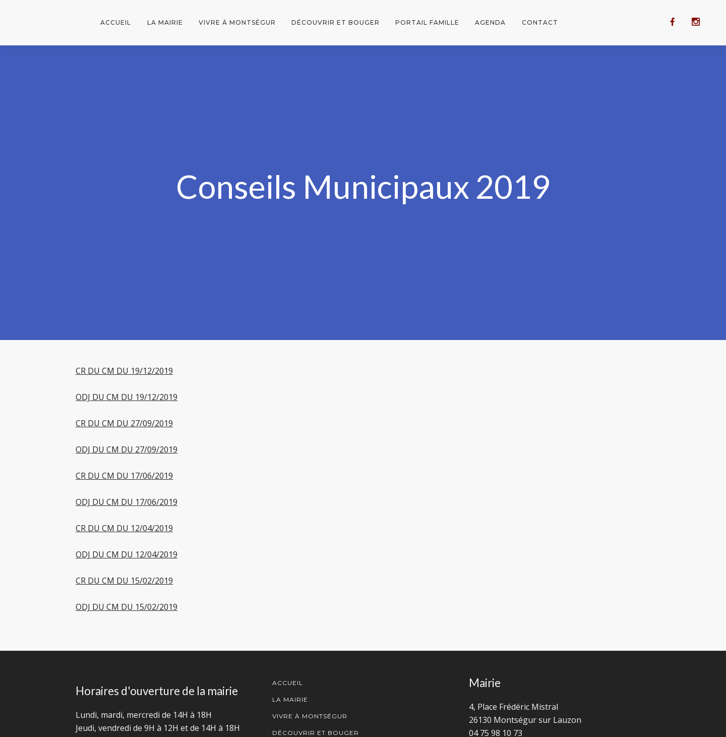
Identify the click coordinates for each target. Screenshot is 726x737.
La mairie (165, 22)
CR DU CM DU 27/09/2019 (124, 423)
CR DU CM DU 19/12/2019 (124, 370)
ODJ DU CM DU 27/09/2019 (126, 449)
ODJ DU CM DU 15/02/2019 (126, 606)
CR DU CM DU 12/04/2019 (124, 528)
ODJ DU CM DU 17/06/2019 (126, 501)
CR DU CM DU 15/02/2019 (124, 580)
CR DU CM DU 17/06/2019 (124, 475)
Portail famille (427, 22)
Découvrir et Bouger (315, 732)
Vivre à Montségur (237, 22)
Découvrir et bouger (335, 22)
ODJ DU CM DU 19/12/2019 (126, 397)
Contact (540, 22)
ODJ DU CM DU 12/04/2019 (126, 554)
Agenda (490, 22)
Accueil (115, 22)
